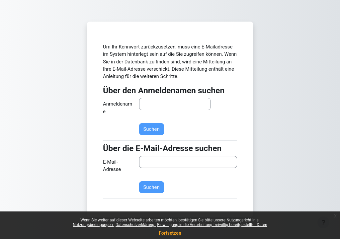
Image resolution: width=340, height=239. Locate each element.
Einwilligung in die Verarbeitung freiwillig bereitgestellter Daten (212, 224)
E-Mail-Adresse (112, 165)
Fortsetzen (170, 233)
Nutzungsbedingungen (93, 224)
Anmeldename (117, 107)
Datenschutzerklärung (135, 224)
